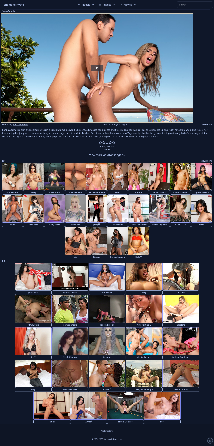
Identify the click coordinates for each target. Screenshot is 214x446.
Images (107, 4)
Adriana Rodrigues (180, 357)
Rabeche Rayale (70, 389)
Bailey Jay (107, 357)
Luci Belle (75, 224)
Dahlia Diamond (180, 192)
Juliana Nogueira (159, 224)
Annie (88, 421)
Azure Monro (12, 192)
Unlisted (181, 292)
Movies (128, 4)
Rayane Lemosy (180, 389)
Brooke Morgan (117, 257)
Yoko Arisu (33, 224)
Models (86, 4)
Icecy (143, 292)
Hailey (33, 192)
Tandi (117, 192)
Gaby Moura (117, 224)
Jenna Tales (33, 292)
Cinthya (96, 257)
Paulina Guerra (160, 192)
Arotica (138, 192)
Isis (76, 256)
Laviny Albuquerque (144, 389)
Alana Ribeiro (75, 192)
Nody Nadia (54, 224)
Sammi (52, 421)
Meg (33, 389)
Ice (33, 357)
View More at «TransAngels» (107, 155)
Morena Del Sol (70, 292)
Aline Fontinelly (144, 325)
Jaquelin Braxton (201, 192)
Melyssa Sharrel (70, 325)
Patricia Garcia (20, 124)
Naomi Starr (180, 224)
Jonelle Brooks (107, 325)
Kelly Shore (54, 192)
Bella (138, 256)
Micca (201, 224)
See (162, 421)
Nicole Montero (70, 357)
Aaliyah (107, 389)
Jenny (96, 224)
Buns (12, 224)
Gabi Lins (180, 325)
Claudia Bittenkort (96, 192)
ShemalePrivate (13, 4)
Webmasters (107, 431)
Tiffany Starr (33, 325)
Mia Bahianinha (144, 357)
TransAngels (8, 11)
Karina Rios (107, 292)
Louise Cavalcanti (138, 224)
